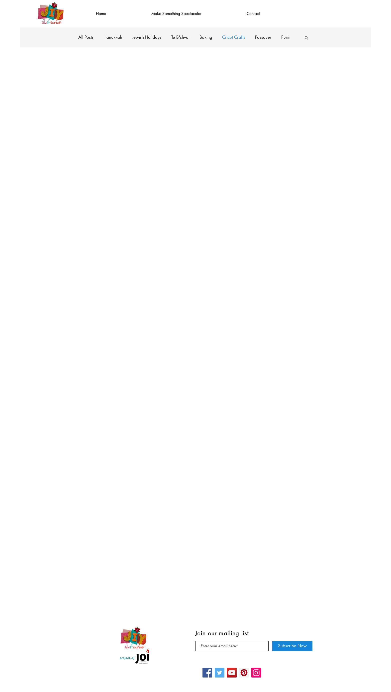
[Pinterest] (244, 673)
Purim (286, 37)
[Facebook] (207, 673)
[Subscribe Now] (292, 646)
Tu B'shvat (180, 37)
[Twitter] (219, 673)
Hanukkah (112, 37)
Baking (205, 37)
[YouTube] (232, 673)
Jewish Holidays (146, 37)
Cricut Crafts (233, 37)
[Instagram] (256, 673)
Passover (263, 37)
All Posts (86, 37)
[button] (306, 38)
